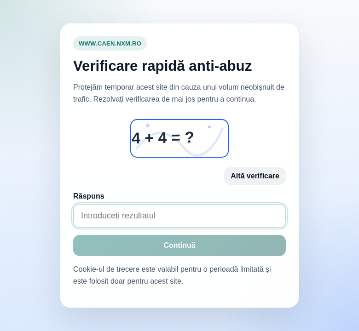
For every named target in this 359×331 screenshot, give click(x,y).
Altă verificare (255, 176)
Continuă (179, 245)
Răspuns (88, 196)
